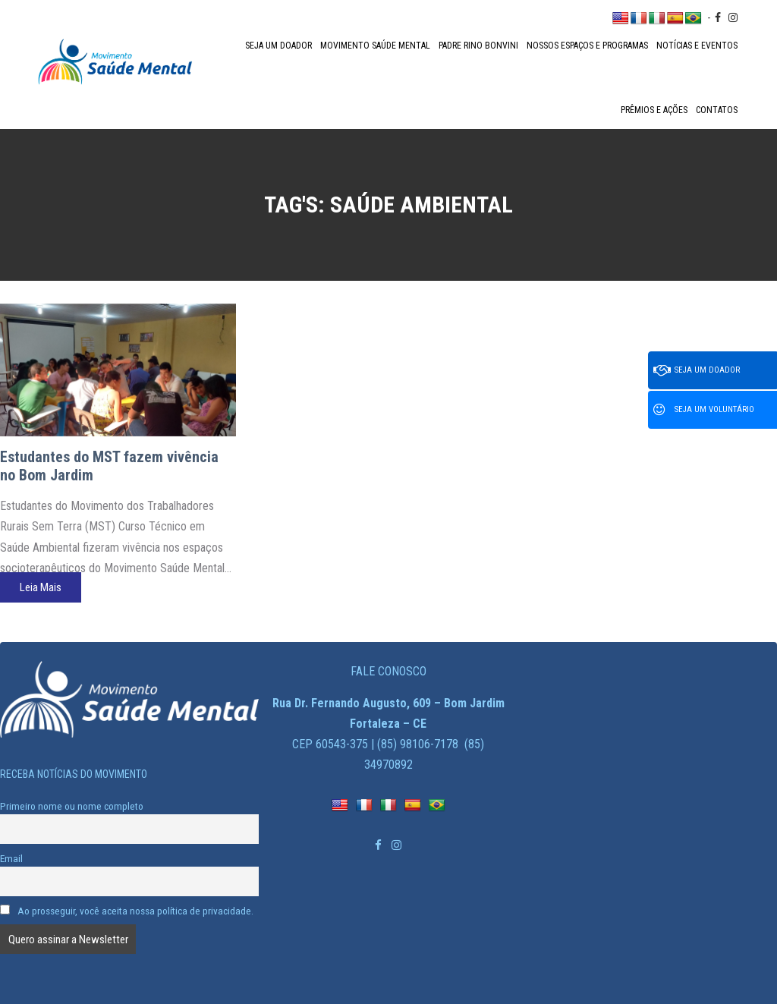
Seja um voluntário (703, 410)
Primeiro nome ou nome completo (71, 806)
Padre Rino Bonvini (478, 45)
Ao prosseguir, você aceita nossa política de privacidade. (126, 911)
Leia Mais (40, 587)
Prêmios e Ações (654, 110)
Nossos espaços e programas (587, 45)
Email (11, 858)
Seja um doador (278, 45)
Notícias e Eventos (697, 45)
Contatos (717, 110)
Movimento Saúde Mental (375, 45)
